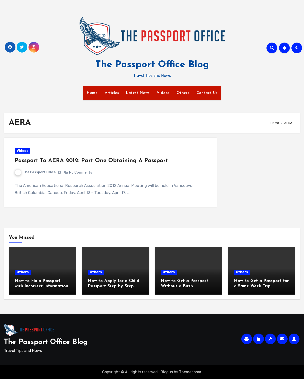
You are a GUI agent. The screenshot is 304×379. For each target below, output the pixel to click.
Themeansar (190, 372)
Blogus (167, 372)
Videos (163, 93)
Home (92, 93)
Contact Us (206, 93)
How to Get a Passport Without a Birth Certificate (184, 286)
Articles (112, 93)
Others (182, 93)
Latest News (138, 93)
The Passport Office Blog (152, 65)
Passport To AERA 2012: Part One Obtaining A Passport (91, 161)
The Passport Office (35, 172)
